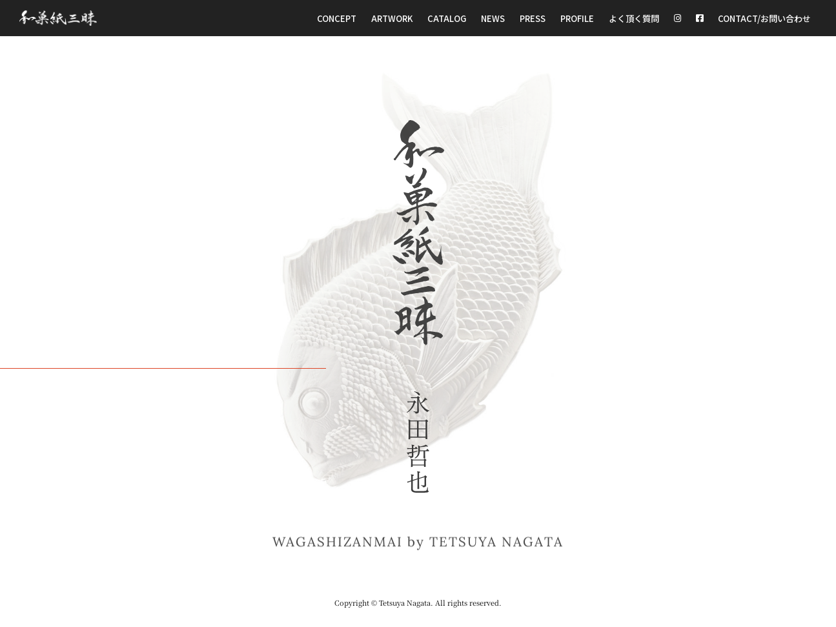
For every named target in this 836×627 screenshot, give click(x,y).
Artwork (391, 18)
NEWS (490, 18)
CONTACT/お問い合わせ (765, 18)
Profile (577, 18)
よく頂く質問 (635, 18)
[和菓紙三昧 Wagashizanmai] (58, 18)
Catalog (445, 18)
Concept (335, 18)
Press (530, 18)
